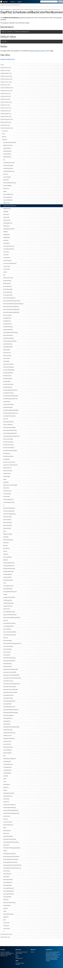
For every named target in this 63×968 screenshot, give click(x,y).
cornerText (5, 254)
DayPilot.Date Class (5, 84)
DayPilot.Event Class (6, 93)
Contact (32, 952)
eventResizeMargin (8, 407)
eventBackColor (7, 321)
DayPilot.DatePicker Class (7, 87)
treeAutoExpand (7, 873)
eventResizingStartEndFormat (10, 413)
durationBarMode (7, 292)
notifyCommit (6, 608)
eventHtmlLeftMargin (8, 367)
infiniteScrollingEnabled (9, 508)
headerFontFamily (7, 470)
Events (3, 133)
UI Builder (18, 964)
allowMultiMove (7, 148)
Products (12, 1)
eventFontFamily (7, 355)
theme (4, 827)
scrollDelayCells (7, 761)
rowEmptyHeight (7, 666)
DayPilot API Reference (5, 9)
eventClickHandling (8, 335)
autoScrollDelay (7, 177)
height (4, 479)
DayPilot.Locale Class (6, 108)
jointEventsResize (7, 522)
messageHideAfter (7, 588)
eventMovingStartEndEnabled (10, 395)
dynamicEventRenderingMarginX (11, 309)
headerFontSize (7, 473)
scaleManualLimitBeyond (9, 758)
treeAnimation (6, 871)
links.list (5, 551)
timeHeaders (6, 845)
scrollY (4, 781)
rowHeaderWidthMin (8, 715)
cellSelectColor (6, 220)
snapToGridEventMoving (9, 804)
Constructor (5, 131)
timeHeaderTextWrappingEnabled (11, 847)
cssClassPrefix (6, 269)
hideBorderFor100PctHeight (10, 485)
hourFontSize (6, 496)
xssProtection (6, 922)
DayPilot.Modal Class (6, 113)
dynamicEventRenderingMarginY (11, 312)
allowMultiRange (7, 151)
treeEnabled (6, 876)
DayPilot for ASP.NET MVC (5, 954)
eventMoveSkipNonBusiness (10, 390)
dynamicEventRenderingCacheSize (11, 300)
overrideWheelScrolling (9, 611)
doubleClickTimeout (8, 277)
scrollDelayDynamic (8, 764)
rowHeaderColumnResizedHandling (12, 678)
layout (4, 531)
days (4, 275)
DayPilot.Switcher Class (6, 934)
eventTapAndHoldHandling (10, 430)
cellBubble (5, 211)
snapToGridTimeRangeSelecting (11, 813)
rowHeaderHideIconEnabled (10, 692)
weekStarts (6, 917)
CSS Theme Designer (20, 962)
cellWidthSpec (6, 237)
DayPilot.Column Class (6, 82)
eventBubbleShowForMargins (10, 332)
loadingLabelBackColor (9, 562)
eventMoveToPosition (8, 393)
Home (2, 64)
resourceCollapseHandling (9, 632)
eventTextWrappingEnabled (10, 433)
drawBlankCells (7, 283)
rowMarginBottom (7, 718)
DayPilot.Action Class (6, 67)
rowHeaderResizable (8, 695)
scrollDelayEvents (7, 767)
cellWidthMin (6, 234)
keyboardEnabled (7, 525)
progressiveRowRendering (9, 614)
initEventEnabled (7, 516)
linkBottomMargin (7, 534)
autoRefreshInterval (8, 168)
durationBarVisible (7, 295)
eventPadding (6, 401)
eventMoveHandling (8, 384)
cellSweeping (6, 226)
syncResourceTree (7, 822)
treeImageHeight (7, 885)
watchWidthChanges (8, 914)
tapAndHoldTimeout (8, 824)
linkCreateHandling (8, 539)
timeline (5, 850)
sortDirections (6, 816)
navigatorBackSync (8, 606)
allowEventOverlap (7, 145)
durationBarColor (7, 286)
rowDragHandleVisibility (9, 660)
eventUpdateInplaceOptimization (11, 436)
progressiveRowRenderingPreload (11, 617)
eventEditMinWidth (8, 346)
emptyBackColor (7, 318)
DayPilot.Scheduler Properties (31, 9)
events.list (5, 418)
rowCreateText (6, 655)
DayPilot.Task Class (5, 937)
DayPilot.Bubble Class (6, 73)
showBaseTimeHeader (8, 793)
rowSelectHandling (8, 747)
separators (5, 787)
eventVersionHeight (8, 439)
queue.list (5, 620)
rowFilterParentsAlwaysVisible (10, 669)
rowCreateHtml (7, 652)
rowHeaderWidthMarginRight (10, 712)
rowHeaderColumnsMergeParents (11, 683)
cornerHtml (6, 251)
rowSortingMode (7, 752)
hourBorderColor (7, 490)
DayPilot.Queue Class (6, 122)
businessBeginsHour (8, 194)
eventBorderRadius (8, 326)
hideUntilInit (6, 488)
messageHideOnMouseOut (10, 591)
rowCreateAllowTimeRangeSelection (12, 643)
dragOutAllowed (7, 280)
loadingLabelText (7, 577)
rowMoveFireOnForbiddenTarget (11, 727)
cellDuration (6, 214)
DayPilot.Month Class (6, 116)
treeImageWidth (7, 896)
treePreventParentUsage (9, 902)
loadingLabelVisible (8, 580)
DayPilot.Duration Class (6, 90)
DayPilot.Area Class (5, 70)
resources (5, 637)
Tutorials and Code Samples (21, 952)
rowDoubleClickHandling (9, 657)
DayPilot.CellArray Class (6, 79)
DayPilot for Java (3, 955)
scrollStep (5, 775)
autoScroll (5, 174)
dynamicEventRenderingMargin (11, 306)
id (3, 505)
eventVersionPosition (8, 444)
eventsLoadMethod (8, 424)
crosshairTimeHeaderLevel (9, 263)
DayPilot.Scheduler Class (7, 128)
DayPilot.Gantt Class (6, 96)
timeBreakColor (7, 830)
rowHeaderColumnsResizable (10, 689)
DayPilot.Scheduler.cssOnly (37, 50)
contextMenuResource (8, 246)
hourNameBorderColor (9, 502)
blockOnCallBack (7, 185)
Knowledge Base (19, 958)
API (16, 954)
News (17, 956)
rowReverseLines (7, 735)
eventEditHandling (7, 344)
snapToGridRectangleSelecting (10, 810)
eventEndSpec (6, 349)
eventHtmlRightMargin (9, 370)
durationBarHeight (8, 289)
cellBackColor (6, 203)
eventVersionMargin (8, 441)
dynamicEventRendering (9, 298)
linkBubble (5, 537)
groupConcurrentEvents (9, 462)
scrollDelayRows (7, 773)
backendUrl (6, 179)
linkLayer (5, 545)
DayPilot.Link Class (5, 105)
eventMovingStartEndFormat (10, 398)
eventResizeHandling (8, 404)
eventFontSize (6, 358)
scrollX (4, 778)
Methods (4, 136)
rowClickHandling (7, 640)
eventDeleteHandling (8, 338)
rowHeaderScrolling (8, 698)
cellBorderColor (7, 208)
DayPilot (4, 1)
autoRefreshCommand (8, 162)
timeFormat (6, 833)
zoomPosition (6, 928)
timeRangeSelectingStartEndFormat (12, 868)
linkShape (5, 554)
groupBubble (6, 459)
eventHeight (6, 361)
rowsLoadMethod (7, 750)
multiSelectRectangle (8, 603)
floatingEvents (6, 453)
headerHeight (6, 476)
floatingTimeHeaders (8, 456)
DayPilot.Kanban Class (6, 102)
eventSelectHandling (8, 421)
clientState (5, 240)
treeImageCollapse (8, 879)
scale (4, 755)
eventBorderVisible (8, 329)
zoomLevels (6, 925)
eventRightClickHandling (9, 416)
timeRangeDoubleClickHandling (11, 856)
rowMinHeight (6, 724)
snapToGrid (6, 801)
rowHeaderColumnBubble (9, 672)
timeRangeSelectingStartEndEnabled (12, 865)
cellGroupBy (6, 217)
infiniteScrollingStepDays (9, 513)
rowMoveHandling (7, 729)
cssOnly (5, 272)
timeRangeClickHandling (9, 853)
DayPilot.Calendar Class (6, 76)
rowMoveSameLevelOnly (9, 732)
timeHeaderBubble (8, 836)
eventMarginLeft (7, 375)
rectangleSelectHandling (9, 623)
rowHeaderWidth (7, 704)
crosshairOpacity (7, 260)
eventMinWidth (7, 381)
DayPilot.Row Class (5, 125)
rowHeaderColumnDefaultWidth (11, 675)
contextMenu (6, 243)
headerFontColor (7, 467)
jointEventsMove (7, 519)
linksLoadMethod (7, 557)
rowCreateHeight (7, 649)
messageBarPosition (8, 585)
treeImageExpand (7, 882)
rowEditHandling (7, 663)
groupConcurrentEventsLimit (10, 465)
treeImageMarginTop (8, 891)
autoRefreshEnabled (8, 165)
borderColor (6, 188)
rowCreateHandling (8, 646)
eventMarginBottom (8, 372)
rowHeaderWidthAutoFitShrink (10, 709)
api (4, 159)
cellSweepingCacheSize (9, 228)
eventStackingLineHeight (9, 427)
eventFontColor (7, 352)
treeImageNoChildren (8, 894)
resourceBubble (7, 629)
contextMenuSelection (8, 249)
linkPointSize (6, 548)
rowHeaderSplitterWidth (9, 701)
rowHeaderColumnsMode (9, 686)
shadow (5, 790)
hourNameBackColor (8, 499)
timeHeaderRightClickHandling (11, 842)
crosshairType (6, 266)
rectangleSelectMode (8, 626)
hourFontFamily (7, 493)
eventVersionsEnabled (8, 447)
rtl (3, 931)
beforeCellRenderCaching (9, 182)
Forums (17, 955)
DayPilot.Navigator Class (7, 119)
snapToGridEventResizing (9, 807)
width (4, 919)
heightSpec (6, 482)
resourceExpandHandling (9, 634)
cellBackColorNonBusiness (9, 205)
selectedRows (6, 784)
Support (19, 1)
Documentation (19, 953)
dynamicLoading (7, 315)
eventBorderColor (7, 323)
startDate (5, 819)
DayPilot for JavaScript (5, 952)
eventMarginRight (7, 378)
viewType (5, 908)
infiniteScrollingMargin (9, 511)
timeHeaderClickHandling (9, 839)
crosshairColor (6, 257)
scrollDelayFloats (7, 770)
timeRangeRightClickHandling (10, 859)
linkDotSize (6, 542)
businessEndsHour (7, 197)
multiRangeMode (7, 600)
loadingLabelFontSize (8, 571)
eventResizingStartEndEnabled (10, 410)
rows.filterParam (7, 741)
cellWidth (5, 231)
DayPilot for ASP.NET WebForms (7, 953)
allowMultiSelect (7, 156)
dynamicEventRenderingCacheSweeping (13, 303)
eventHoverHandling (8, 364)
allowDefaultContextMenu (9, 142)
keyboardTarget (7, 528)
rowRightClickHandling (9, 738)
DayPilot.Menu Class (6, 110)
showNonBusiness (7, 796)
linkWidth (5, 560)
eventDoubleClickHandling (9, 341)
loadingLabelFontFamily (9, 568)
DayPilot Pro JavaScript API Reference (10, 5)
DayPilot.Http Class (5, 99)
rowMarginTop (6, 721)
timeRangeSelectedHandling (10, 862)
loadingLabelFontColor (9, 565)
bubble (5, 191)
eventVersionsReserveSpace (10, 450)
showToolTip (6, 799)
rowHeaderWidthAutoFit (9, 706)
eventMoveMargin (7, 387)
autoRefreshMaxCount (8, 171)
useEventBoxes (7, 905)
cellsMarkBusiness (7, 223)
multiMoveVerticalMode (9, 597)
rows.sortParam (7, 744)
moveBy (5, 594)
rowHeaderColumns (8, 680)
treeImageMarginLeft (8, 888)
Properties (4, 139)
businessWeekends (8, 200)
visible (4, 911)
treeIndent (5, 899)
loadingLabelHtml (7, 574)
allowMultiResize (7, 154)
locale (4, 583)
